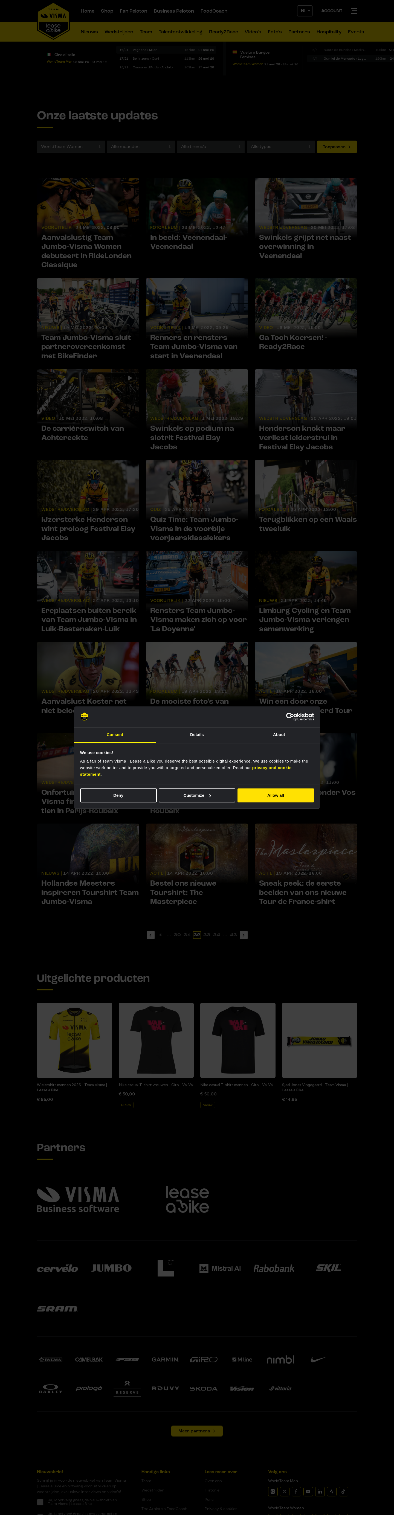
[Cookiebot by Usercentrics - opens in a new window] (290, 717)
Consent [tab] (115, 734)
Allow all (275, 795)
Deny (118, 795)
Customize (197, 795)
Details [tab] (197, 734)
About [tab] (279, 734)
